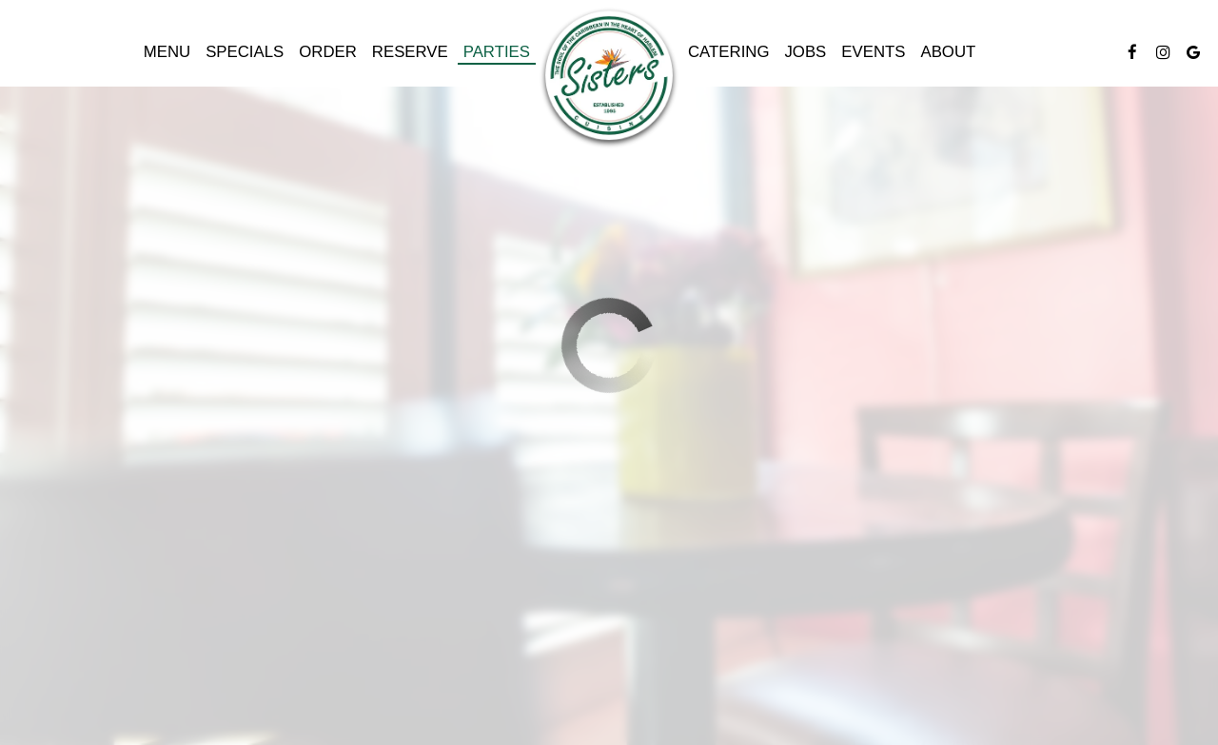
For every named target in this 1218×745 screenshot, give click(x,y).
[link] (609, 78)
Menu (167, 52)
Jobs (805, 52)
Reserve (410, 52)
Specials (245, 52)
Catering (728, 52)
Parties (496, 52)
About (947, 52)
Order (328, 52)
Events (873, 52)
